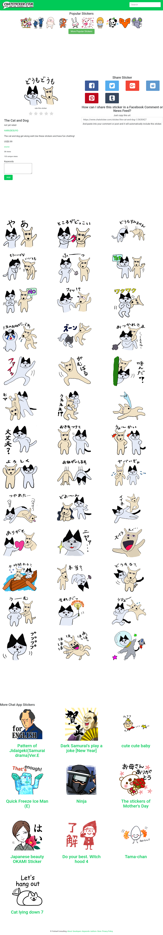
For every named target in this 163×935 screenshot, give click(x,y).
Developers (77, 931)
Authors (93, 931)
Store (99, 931)
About (69, 931)
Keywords (86, 931)
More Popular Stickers (81, 31)
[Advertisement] (81, 56)
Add (8, 177)
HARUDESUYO (11, 130)
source (6, 147)
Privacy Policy (107, 931)
